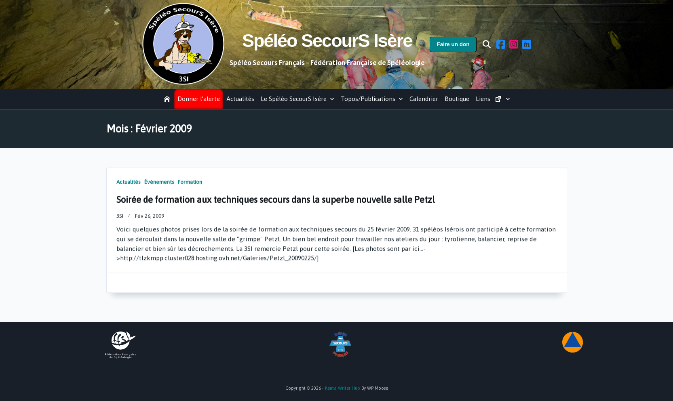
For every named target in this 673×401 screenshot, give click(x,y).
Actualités (240, 98)
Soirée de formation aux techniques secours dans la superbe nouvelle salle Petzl (275, 204)
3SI (119, 219)
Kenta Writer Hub (342, 388)
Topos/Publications (372, 98)
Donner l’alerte (198, 98)
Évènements (159, 186)
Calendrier (423, 98)
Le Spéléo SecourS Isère (297, 98)
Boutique (457, 98)
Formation (190, 186)
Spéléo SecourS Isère (327, 40)
